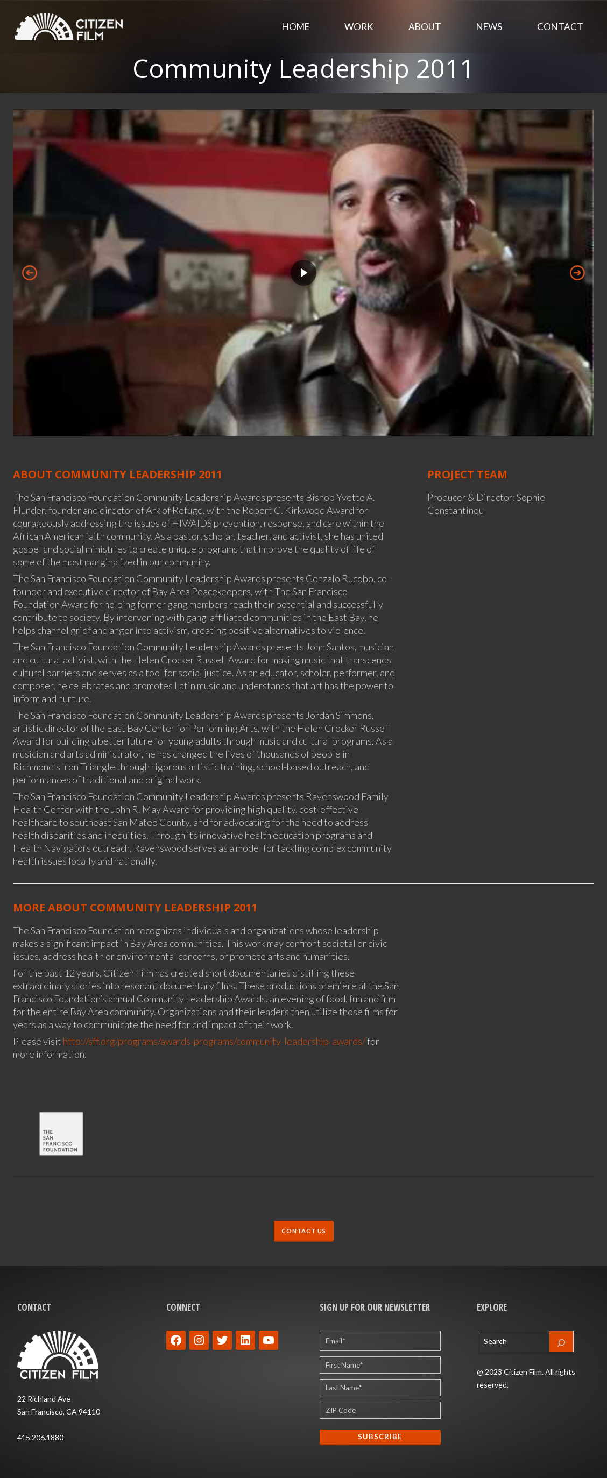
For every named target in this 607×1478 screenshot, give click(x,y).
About (424, 26)
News (489, 26)
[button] (303, 272)
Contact (560, 26)
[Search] (561, 1341)
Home (295, 26)
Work (358, 26)
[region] (303, 272)
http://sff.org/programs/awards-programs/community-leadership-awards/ (214, 1041)
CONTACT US (303, 1230)
